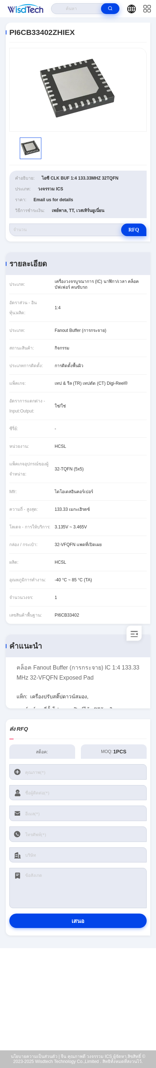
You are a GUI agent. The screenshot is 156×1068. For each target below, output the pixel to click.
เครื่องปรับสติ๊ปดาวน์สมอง (58, 696)
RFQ (133, 230)
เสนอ (78, 921)
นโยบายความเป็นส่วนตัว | (35, 1056)
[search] (110, 8)
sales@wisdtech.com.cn (82, 1005)
